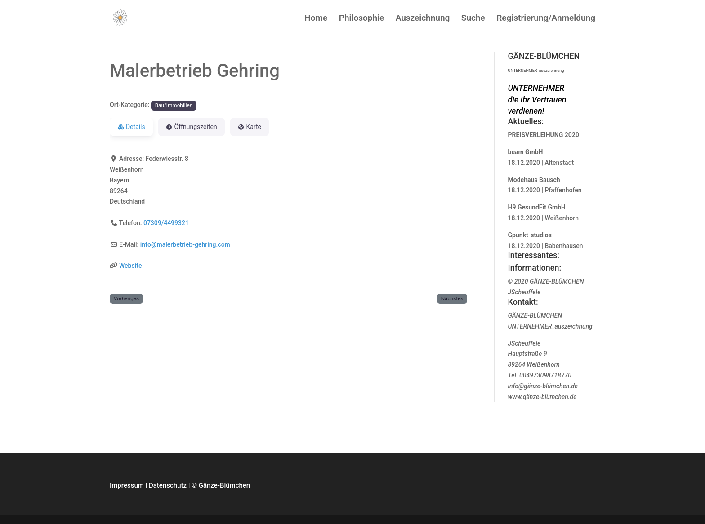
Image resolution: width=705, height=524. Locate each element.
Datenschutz (168, 485)
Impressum (127, 485)
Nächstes (452, 298)
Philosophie (361, 19)
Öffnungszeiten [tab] (191, 126)
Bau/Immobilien (173, 105)
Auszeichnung (423, 19)
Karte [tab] (249, 126)
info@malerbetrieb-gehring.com (185, 244)
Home (315, 19)
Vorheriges (126, 298)
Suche (473, 19)
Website (130, 265)
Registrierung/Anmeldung (545, 19)
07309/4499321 (166, 222)
